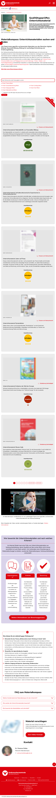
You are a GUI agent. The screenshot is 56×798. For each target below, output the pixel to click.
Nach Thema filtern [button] (8, 83)
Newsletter (32, 777)
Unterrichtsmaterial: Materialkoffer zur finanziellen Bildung (20, 130)
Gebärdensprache (10, 780)
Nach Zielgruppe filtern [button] (9, 88)
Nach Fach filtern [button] (35, 88)
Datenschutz (24, 777)
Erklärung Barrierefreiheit (43, 780)
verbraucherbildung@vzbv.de (23, 753)
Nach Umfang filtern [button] (36, 85)
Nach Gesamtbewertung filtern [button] (11, 85)
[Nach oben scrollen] (54, 764)
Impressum (16, 777)
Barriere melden (31, 780)
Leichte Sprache (22, 780)
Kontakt (39, 777)
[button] (28, 505)
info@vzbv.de (28, 790)
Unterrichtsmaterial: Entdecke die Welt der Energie (18, 386)
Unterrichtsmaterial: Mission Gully (13, 447)
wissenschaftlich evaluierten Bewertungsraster (17, 64)
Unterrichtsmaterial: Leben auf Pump (14, 259)
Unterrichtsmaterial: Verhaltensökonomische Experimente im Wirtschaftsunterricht (21, 193)
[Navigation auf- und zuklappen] (54, 3)
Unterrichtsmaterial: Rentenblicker (13, 323)
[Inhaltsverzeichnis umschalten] (1, 43)
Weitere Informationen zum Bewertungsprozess (28, 618)
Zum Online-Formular (35, 735)
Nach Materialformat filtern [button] (10, 90)
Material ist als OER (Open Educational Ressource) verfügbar (17, 92)
